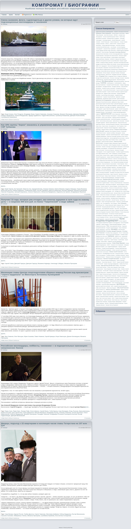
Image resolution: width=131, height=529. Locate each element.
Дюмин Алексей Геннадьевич (121, 108)
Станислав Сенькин (119, 253)
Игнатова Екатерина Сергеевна (113, 124)
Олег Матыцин (18, 336)
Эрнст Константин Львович (105, 298)
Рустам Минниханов (78, 514)
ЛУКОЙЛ (120, 165)
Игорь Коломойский (124, 124)
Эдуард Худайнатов (34, 115)
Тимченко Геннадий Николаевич (111, 258)
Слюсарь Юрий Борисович (121, 248)
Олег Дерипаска (106, 203)
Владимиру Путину (52, 412)
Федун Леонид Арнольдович (105, 274)
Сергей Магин (44, 411)
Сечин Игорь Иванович (118, 243)
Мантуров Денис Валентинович (103, 174)
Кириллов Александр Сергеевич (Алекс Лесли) (117, 136)
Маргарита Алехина (123, 174)
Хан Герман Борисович (120, 279)
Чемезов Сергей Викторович (113, 289)
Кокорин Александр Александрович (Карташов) (112, 146)
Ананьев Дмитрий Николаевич (108, 45)
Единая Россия (18, 514)
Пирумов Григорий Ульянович (121, 210)
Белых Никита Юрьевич (105, 57)
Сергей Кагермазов (100, 238)
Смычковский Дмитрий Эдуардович (103, 250)
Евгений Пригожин (117, 110)
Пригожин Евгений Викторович (116, 217)
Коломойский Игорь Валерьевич (115, 148)
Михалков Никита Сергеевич (102, 187)
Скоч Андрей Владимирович (111, 246)
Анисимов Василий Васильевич (103, 47)
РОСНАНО (108, 229)
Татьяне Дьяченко (77, 412)
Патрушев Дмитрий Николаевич (109, 206)
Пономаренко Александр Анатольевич (104, 215)
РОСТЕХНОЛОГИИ (101, 231)
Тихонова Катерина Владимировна (108, 260)
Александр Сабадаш (57, 263)
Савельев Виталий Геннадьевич (113, 234)
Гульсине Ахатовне (7, 515)
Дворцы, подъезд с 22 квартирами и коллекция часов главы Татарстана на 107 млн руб (44, 424)
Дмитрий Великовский (18, 415)
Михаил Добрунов (121, 184)
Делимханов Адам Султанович (109, 98)
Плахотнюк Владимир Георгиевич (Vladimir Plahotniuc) (108, 212)
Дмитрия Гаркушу (31, 263)
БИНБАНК (112, 59)
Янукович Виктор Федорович (112, 305)
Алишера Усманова (53, 114)
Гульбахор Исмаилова (62, 115)
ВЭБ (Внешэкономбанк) (119, 81)
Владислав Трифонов (122, 76)
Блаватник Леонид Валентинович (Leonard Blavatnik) (107, 60)
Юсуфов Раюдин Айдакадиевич (115, 301)
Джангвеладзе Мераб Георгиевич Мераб (105, 103)
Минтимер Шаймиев (52, 514)
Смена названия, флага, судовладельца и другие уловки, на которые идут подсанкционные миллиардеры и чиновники (39, 21)
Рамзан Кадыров (105, 224)
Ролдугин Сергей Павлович (112, 227)
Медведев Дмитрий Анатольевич (111, 179)
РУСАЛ (120, 232)
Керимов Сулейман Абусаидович (114, 132)
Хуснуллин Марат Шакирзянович (109, 284)
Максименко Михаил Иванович (119, 169)
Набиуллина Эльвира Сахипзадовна (108, 194)
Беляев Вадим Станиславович (118, 57)
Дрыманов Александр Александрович (108, 107)
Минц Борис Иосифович (111, 184)
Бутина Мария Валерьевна (123, 64)
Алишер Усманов (48, 189)
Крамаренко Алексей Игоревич (119, 153)
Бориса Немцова (71, 189)
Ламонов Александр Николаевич (120, 158)
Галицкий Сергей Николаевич (112, 84)
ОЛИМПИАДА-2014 (100, 205)
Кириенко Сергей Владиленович (113, 134)
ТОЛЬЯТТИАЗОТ (99, 263)
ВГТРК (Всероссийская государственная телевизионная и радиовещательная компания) (111, 69)
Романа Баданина (18, 190)
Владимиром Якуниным (78, 192)
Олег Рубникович (122, 203)
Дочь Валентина (17, 412)
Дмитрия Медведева (112, 105)
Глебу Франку (53, 411)
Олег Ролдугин (18, 114)
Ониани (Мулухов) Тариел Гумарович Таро (114, 205)
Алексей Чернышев (105, 41)
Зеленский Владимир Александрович (119, 119)
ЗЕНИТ (97, 120)
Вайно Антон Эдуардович (101, 65)
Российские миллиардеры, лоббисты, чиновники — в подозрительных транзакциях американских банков (44, 347)
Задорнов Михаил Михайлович (119, 117)
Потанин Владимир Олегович (102, 217)
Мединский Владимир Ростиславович (116, 181)
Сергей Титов (107, 239)
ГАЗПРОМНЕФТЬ (118, 83)
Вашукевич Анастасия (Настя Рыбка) (111, 67)
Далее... (53, 110)
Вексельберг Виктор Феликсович (108, 71)
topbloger (5, 24)
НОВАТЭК (118, 201)
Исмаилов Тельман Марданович (111, 127)
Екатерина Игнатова (70, 414)
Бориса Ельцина (6, 412)
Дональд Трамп (120, 105)
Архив (11, 14)
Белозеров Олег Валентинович (111, 55)
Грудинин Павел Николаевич (110, 93)
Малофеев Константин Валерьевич (103, 170)
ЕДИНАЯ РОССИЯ (106, 114)
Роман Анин (8, 411)
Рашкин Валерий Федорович (115, 224)
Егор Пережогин (109, 112)
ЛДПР (97, 160)
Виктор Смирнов (106, 72)
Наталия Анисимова (105, 198)
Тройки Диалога (29, 514)
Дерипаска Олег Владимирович (104, 100)
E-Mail (2, 119)
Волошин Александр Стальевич (117, 78)
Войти (127, 14)
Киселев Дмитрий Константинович (117, 138)
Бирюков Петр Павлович (120, 59)
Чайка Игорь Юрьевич (111, 287)
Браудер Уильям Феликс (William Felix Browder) (106, 64)
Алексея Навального (34, 192)
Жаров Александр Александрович (109, 115)
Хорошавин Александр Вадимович (103, 282)
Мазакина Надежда (44, 263)
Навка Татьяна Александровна (109, 196)
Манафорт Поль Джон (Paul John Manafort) (119, 172)
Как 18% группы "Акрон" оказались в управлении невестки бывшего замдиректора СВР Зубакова (44, 126)
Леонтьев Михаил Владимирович (103, 162)
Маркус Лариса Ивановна (110, 175)
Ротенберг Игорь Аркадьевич (112, 232)
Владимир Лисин (29, 114)
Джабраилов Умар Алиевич (118, 102)
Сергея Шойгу (104, 241)
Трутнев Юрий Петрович (101, 267)
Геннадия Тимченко (43, 414)
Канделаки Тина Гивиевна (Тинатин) (113, 131)
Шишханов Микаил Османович (107, 296)
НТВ (101, 203)
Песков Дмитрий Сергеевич (108, 208)
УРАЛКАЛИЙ (105, 270)
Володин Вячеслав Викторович (103, 78)
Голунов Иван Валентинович (109, 90)
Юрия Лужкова (123, 299)
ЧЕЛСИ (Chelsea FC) (100, 289)
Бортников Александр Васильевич (121, 62)
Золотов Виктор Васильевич (106, 120)
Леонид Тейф (25, 411)
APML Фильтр (38, 14)
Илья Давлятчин (112, 126)
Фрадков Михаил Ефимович (110, 275)
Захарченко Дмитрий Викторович (103, 119)
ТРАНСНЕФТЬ (123, 265)
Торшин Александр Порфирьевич (111, 263)
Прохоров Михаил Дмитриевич (112, 219)
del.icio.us (16, 119)
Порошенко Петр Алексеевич (119, 215)
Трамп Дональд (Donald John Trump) (110, 265)
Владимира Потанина (57, 414)
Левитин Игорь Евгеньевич (122, 160)
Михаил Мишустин (105, 186)
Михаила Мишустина (122, 186)
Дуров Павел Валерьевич (109, 108)
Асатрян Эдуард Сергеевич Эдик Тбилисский (106, 50)
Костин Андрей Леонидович (109, 151)
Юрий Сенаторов (107, 299)
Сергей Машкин (108, 238)
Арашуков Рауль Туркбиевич (109, 48)
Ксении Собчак (99, 155)
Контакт (17, 14)
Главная (4, 14)
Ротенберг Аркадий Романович (114, 231)
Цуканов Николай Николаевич (120, 286)
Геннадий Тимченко (107, 86)
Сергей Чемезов (113, 239)
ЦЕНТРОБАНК (120, 284)
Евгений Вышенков (100, 110)
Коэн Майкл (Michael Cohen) (102, 153)
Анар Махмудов (63, 411)
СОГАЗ (125, 251)
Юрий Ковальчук (99, 299)
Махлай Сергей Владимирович (107, 177)
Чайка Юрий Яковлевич (123, 287)
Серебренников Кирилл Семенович (103, 243)
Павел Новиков (39, 336)
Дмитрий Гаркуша (19, 263)
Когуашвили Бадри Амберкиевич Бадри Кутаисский (115, 143)
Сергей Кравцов (50, 336)
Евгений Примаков (67, 190)
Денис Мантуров (120, 98)
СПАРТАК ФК (99, 253)
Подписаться (27, 14)
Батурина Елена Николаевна (102, 53)
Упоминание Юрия (30, 190)
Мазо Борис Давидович (106, 169)
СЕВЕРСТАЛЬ (118, 236)
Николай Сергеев (115, 199)
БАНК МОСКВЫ (105, 52)
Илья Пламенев (120, 126)
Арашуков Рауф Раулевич (122, 48)
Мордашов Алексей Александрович (103, 191)
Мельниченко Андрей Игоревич (103, 182)
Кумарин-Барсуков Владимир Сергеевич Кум (117, 157)
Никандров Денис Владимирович (118, 198)
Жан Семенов (9, 336)
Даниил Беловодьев (73, 336)
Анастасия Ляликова (120, 45)
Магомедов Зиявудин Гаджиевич (109, 167)
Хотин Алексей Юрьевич (117, 282)
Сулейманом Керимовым (9, 117)
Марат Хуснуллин (114, 174)
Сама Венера (9, 514)
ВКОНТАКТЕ (108, 74)
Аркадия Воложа (37, 189)
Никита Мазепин (60, 189)
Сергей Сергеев (123, 238)
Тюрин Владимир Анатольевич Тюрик (112, 269)
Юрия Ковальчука (116, 299)
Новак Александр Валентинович (109, 201)
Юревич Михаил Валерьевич (121, 298)
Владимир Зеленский (116, 74)
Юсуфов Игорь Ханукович (101, 301)
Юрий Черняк (9, 189)
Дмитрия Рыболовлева (77, 115)
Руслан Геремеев (42, 190)
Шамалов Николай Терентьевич (109, 293)
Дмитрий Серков (103, 105)
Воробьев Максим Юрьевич (110, 79)
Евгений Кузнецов (109, 110)
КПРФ (110, 153)
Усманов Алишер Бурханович (115, 270)
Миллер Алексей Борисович (116, 182)
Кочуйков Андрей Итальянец (122, 151)
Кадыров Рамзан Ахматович (107, 129)
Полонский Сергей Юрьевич (102, 213)
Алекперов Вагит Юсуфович (113, 38)
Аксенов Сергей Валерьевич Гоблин (111, 36)
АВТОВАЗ (116, 35)
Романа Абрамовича (7, 115)
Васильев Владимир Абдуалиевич (115, 65)
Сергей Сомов (9, 263)
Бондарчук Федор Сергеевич (106, 62)
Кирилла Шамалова (55, 190)
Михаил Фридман (113, 186)
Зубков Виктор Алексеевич (119, 120)
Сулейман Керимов (110, 255)
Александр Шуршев (106, 40)
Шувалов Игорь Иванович (120, 296)
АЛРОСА (107, 43)
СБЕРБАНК (111, 236)
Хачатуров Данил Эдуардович (102, 281)
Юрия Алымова (29, 336)
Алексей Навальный (116, 40)
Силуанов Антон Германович (117, 244)
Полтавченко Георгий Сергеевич (116, 213)
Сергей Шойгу (121, 239)
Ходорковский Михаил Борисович (117, 281)
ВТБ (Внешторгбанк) (107, 81)
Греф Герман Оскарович (101, 91)
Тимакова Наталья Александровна (113, 256)
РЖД (107, 226)
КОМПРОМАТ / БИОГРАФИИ (65, 5)
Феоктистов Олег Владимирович (120, 274)
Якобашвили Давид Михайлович (116, 303)
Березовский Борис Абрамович (103, 59)
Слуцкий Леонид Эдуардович (108, 248)
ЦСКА (112, 286)
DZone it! (11, 119)
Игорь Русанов (73, 411)
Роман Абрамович (123, 227)
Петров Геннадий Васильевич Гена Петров (105, 210)
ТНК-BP (114, 262)
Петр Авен (117, 208)
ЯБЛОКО (107, 303)
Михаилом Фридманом (48, 192)
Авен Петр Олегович (108, 35)
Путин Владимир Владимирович (110, 220)
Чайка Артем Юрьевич (101, 287)
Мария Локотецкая (100, 175)
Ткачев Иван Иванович (107, 262)
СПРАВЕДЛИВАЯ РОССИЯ (108, 253)
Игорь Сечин (98, 126)
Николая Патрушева (7, 192)
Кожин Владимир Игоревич (115, 145)
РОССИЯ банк (121, 229)
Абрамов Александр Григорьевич (121, 31)
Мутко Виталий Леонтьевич (107, 193)
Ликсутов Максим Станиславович (109, 163)
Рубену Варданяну (65, 514)
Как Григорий (18, 189)
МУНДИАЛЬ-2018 (119, 191)
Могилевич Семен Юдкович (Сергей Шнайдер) (117, 189)
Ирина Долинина (84, 411)
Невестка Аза (27, 189)
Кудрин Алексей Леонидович (116, 155)
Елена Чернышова (116, 114)
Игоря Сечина (9, 114)
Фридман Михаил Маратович (113, 277)
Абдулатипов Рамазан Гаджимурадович (104, 31)
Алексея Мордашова (21, 115)
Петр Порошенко (123, 208)
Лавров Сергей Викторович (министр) (104, 158)
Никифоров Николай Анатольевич (103, 199)
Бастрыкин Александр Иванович (117, 52)
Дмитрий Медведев (118, 103)
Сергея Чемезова (40, 114)
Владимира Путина (112, 76)
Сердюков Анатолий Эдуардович (115, 241)
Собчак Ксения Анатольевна (102, 251)
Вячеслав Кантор (6, 190)
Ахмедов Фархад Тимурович (122, 50)
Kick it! (6, 119)
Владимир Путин (103, 76)
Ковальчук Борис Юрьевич (107, 141)
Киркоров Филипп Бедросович (102, 138)
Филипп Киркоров (100, 275)
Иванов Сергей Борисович (111, 122)
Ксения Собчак (106, 155)
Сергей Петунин (116, 238)
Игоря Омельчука (61, 336)
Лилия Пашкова (120, 163)
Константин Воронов (109, 150)
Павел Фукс (16, 411)
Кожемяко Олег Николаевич (102, 145)
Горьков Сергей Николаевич (122, 90)
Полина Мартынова (124, 212)
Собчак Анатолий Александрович (119, 250)
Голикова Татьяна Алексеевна (108, 88)
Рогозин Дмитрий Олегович (115, 226)
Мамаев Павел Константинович (119, 170)
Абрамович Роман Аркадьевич (103, 33)
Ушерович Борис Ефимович (113, 272)
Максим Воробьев (40, 412)
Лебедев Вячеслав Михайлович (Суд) (107, 160)
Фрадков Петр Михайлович (123, 275)
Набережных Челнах (20, 515)
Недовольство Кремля (63, 192)
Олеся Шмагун (34, 411)
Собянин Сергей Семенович (116, 251)
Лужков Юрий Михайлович (111, 165)
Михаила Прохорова (66, 114)
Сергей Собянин (99, 239)
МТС (113, 191)
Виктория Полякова (115, 72)
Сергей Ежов (124, 236)
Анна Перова (113, 47)
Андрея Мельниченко (48, 115)
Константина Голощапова (63, 515)
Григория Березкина (21, 192)
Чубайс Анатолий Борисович (109, 291)
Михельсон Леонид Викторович (116, 187)
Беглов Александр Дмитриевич (116, 53)
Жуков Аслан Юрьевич (107, 117)
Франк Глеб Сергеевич (101, 277)
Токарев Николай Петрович (122, 262)
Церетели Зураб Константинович (103, 286)
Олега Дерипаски (28, 412)
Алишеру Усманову (65, 412)
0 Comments (88, 119)
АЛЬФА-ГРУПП (113, 43)
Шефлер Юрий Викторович (109, 294)
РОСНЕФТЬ (114, 229)
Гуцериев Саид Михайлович (109, 96)
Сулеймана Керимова (47, 515)
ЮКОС (113, 298)
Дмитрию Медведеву (79, 114)
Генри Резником (82, 189)
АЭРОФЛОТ (98, 52)
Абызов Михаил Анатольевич (118, 33)
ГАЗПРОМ (103, 83)
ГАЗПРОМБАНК (110, 83)
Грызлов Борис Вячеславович (107, 95)
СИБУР (108, 244)
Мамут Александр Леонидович (102, 172)
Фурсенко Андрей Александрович (106, 279)
